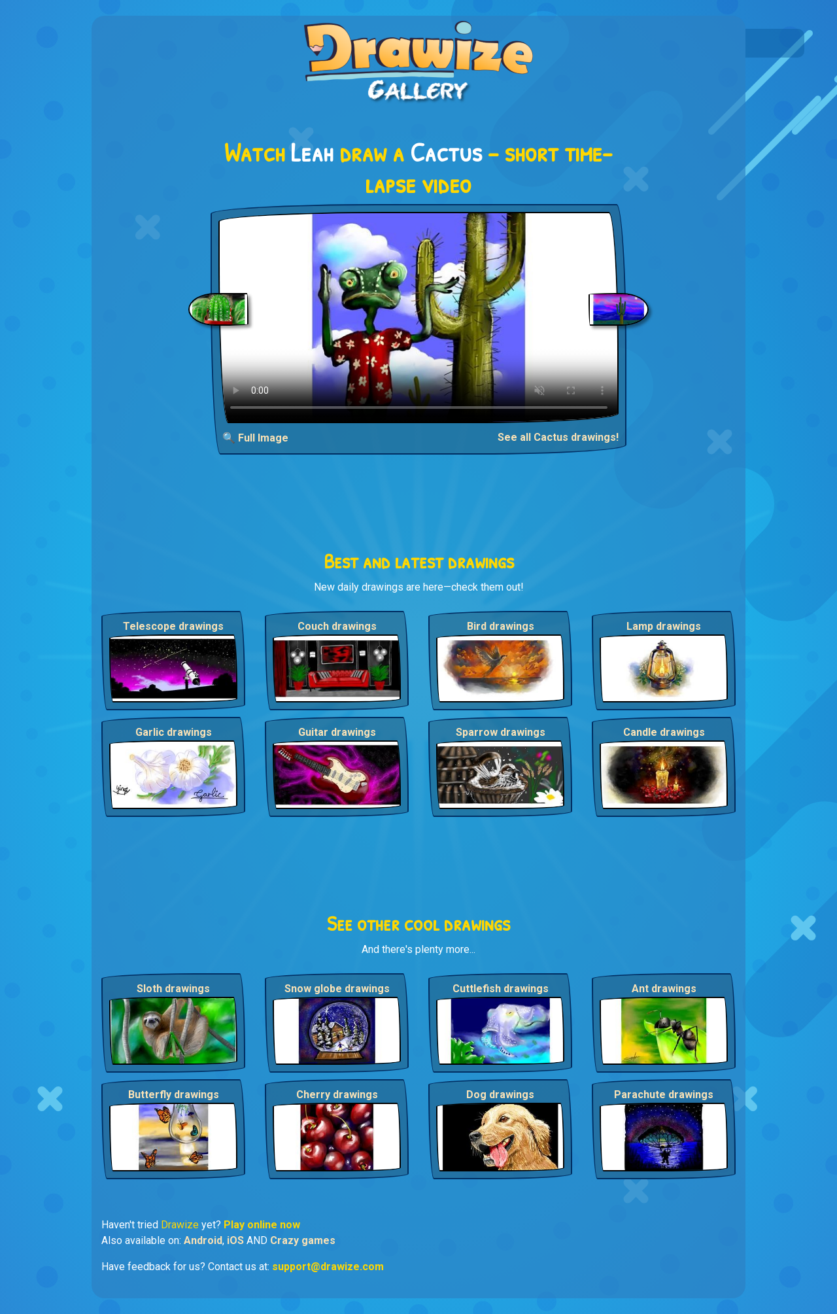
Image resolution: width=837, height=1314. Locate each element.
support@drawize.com (328, 1266)
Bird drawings (500, 626)
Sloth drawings (173, 988)
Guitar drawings (337, 732)
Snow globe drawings (337, 988)
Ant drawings (664, 988)
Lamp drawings (663, 626)
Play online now (262, 1225)
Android (203, 1240)
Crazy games (302, 1240)
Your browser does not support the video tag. (418, 317)
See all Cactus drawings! (558, 437)
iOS (235, 1240)
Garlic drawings (173, 732)
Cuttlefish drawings (501, 988)
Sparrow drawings (500, 732)
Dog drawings (500, 1094)
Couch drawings (337, 626)
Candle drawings (664, 732)
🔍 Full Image (255, 438)
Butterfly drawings (173, 1094)
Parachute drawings (663, 1094)
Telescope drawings (173, 626)
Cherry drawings (337, 1094)
